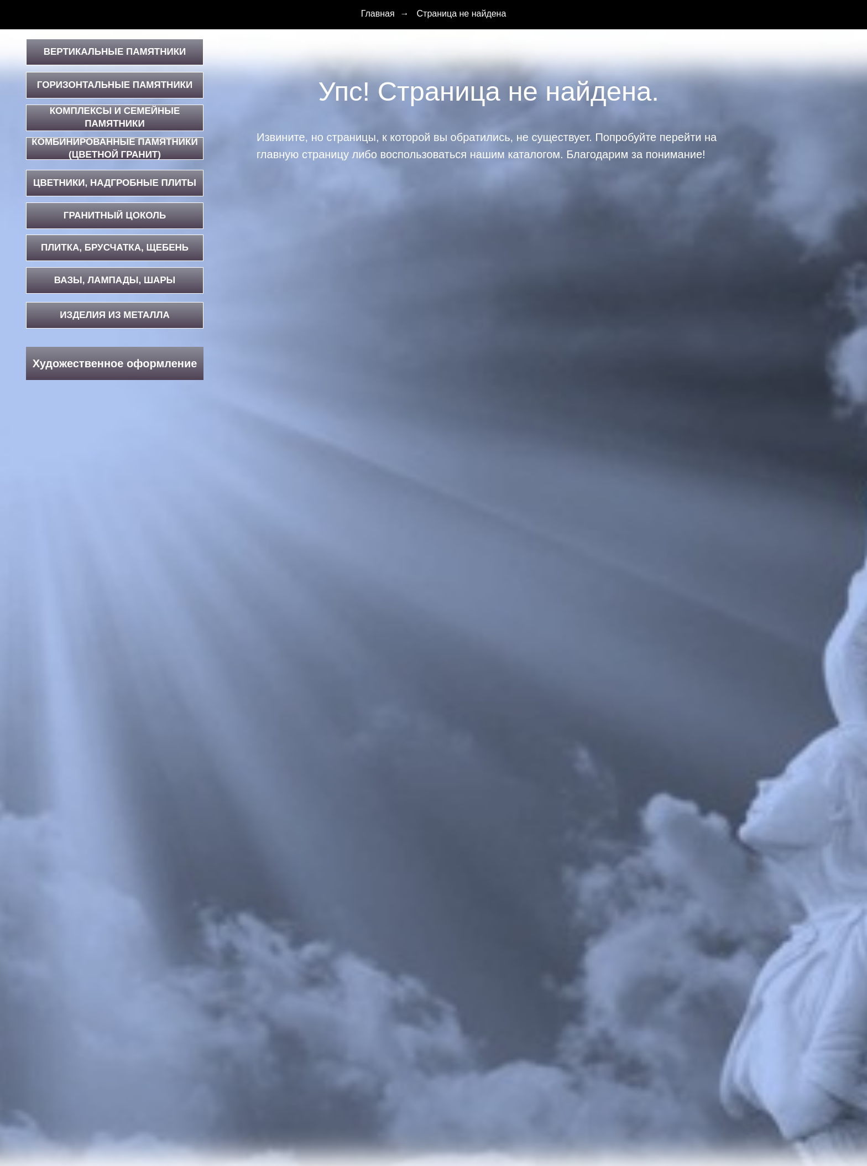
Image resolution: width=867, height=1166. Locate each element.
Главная (378, 13)
